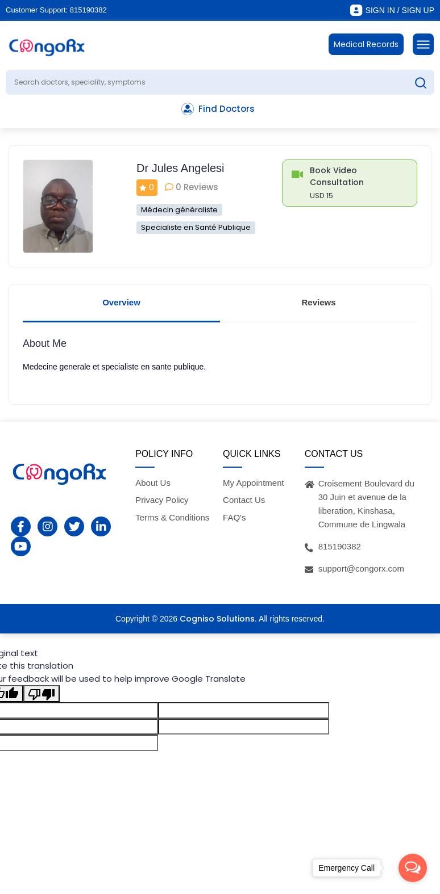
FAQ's (234, 517)
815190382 (88, 10)
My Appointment (253, 483)
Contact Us (244, 500)
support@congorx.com (361, 568)
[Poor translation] (41, 693)
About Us (153, 483)
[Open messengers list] (413, 868)
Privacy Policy (161, 500)
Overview (121, 302)
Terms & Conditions (172, 517)
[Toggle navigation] (423, 44)
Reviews (318, 302)
